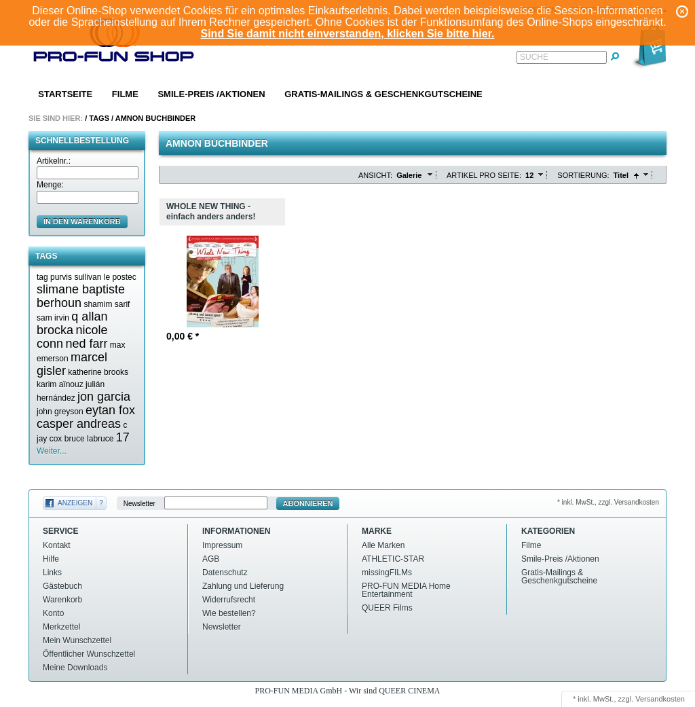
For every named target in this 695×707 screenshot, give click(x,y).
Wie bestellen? (229, 613)
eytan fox (110, 410)
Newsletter (139, 503)
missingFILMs (387, 572)
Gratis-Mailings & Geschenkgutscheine (383, 94)
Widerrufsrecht (228, 599)
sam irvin (53, 318)
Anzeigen (75, 503)
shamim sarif (106, 304)
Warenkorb (62, 599)
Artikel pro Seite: (484, 175)
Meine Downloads (75, 667)
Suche (534, 57)
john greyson (60, 411)
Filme (125, 94)
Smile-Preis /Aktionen (211, 94)
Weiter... (52, 451)
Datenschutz (225, 572)
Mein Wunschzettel (77, 640)
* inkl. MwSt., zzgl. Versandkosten (608, 502)
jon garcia (103, 396)
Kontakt (57, 545)
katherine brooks (98, 372)
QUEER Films (387, 608)
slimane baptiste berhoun (81, 296)
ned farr (86, 343)
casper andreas (79, 424)
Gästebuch (62, 586)
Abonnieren (308, 503)
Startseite (65, 94)
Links (52, 572)
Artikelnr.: (54, 161)
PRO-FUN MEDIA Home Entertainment (406, 590)
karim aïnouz (60, 384)
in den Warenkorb (82, 221)
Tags (99, 118)
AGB (210, 559)
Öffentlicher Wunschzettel (89, 654)
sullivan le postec (105, 277)
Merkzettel (61, 627)
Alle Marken (383, 545)
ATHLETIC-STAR (393, 559)
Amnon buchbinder (155, 118)
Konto (53, 613)
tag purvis (54, 277)
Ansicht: (375, 175)
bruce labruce (89, 438)
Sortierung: (583, 175)
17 (123, 437)
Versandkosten (660, 699)
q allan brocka (72, 323)
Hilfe (51, 559)
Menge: (50, 184)
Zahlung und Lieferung (243, 586)
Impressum (222, 545)
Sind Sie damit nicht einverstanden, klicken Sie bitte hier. (347, 33)
